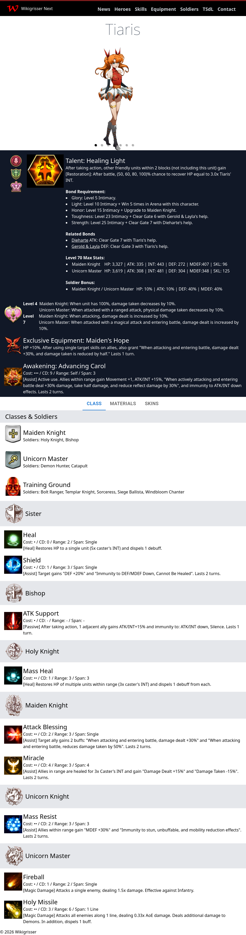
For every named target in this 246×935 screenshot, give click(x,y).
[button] (96, 145)
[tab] (94, 403)
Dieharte (80, 240)
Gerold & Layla (86, 246)
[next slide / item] (162, 98)
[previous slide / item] (66, 98)
